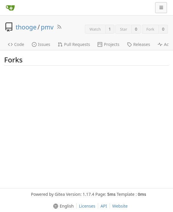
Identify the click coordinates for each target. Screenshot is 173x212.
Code (16, 44)
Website (120, 206)
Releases (138, 44)
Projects (108, 44)
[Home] (10, 7)
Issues (41, 44)
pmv (47, 27)
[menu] (62, 206)
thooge (26, 27)
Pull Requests (74, 44)
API (103, 206)
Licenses (87, 206)
